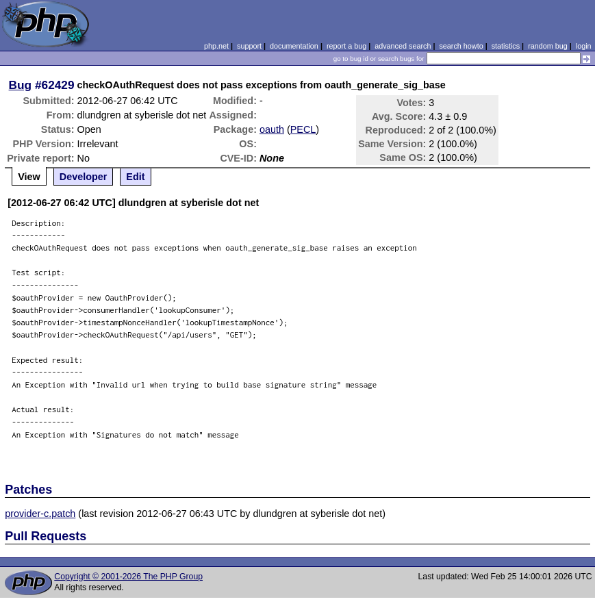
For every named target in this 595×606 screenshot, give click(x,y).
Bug (20, 85)
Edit (135, 176)
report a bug (346, 46)
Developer (83, 176)
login (584, 46)
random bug (548, 46)
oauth (271, 129)
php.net (216, 46)
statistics (506, 46)
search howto (461, 46)
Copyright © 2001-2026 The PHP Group (128, 576)
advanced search (403, 46)
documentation (294, 46)
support (249, 46)
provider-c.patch (40, 513)
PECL (303, 129)
